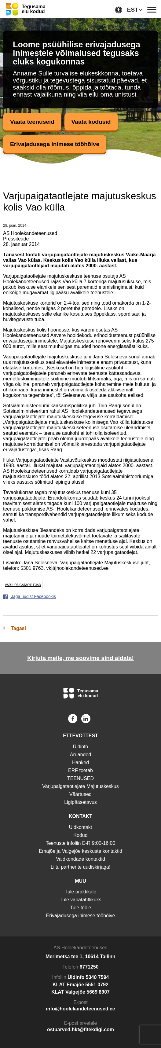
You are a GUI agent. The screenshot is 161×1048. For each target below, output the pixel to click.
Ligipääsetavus (80, 802)
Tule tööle (80, 907)
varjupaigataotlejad (23, 585)
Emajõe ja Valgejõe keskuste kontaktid (80, 851)
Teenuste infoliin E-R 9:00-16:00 (80, 843)
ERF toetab (80, 770)
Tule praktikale (80, 891)
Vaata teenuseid (32, 122)
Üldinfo (80, 746)
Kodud (80, 835)
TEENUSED (80, 778)
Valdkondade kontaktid (80, 859)
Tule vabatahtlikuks (80, 899)
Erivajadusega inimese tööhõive (54, 144)
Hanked (80, 762)
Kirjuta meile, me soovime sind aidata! (80, 658)
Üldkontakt (80, 827)
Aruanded (80, 754)
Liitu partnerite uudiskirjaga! (81, 867)
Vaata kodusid (91, 122)
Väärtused (80, 794)
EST (132, 9)
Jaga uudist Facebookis (29, 596)
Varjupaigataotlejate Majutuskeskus (80, 786)
